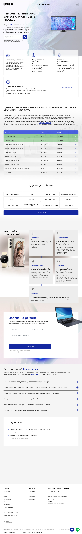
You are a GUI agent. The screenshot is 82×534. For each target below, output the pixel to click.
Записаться (30, 346)
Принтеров (7, 510)
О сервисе (32, 499)
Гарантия (32, 491)
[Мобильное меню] (76, 4)
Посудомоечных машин (11, 512)
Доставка (32, 496)
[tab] (41, 431)
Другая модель (41, 212)
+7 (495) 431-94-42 (45, 123)
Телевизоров (7, 499)
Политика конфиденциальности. (46, 529)
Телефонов (7, 491)
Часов (5, 496)
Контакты (32, 494)
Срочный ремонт (67, 87)
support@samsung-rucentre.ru (57, 496)
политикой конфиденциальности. (12, 41)
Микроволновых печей (10, 515)
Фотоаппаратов (8, 507)
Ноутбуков (7, 504)
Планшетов (7, 494)
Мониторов (7, 502)
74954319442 (35, 374)
